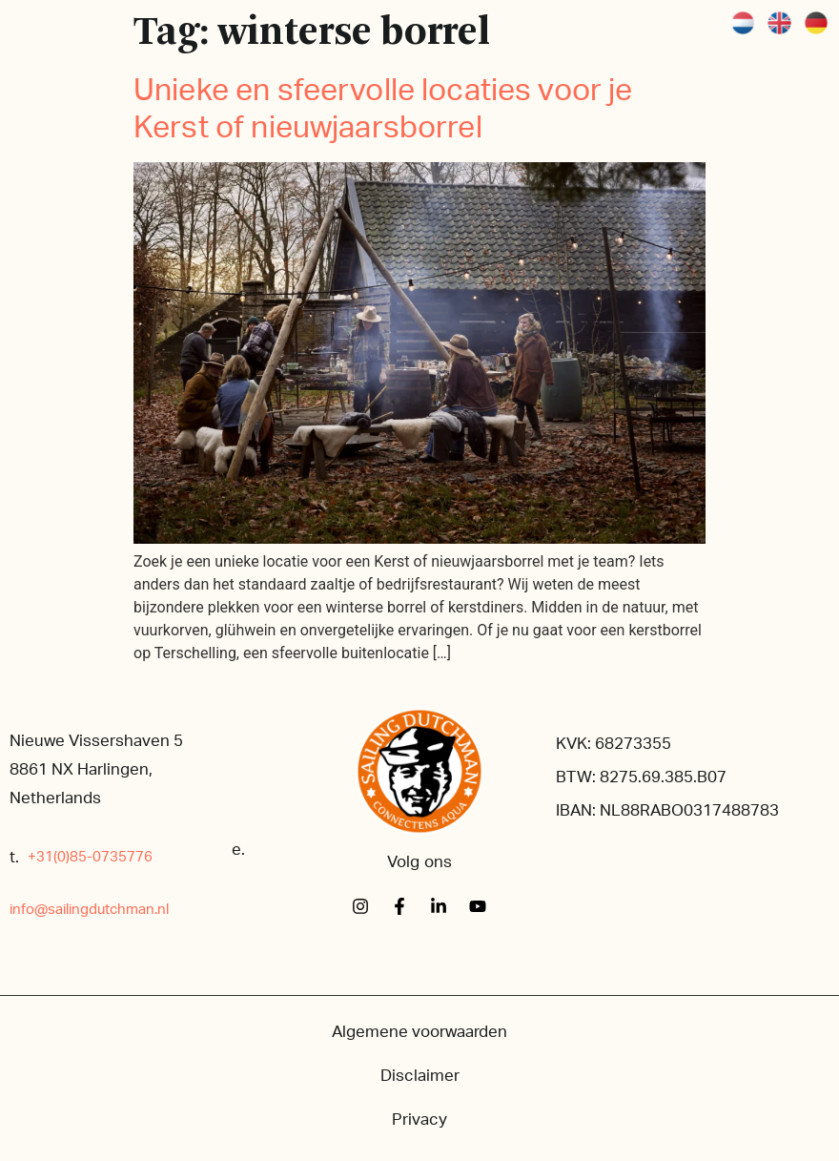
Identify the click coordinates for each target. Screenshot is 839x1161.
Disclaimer (420, 1076)
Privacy (419, 1119)
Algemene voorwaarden (419, 1032)
